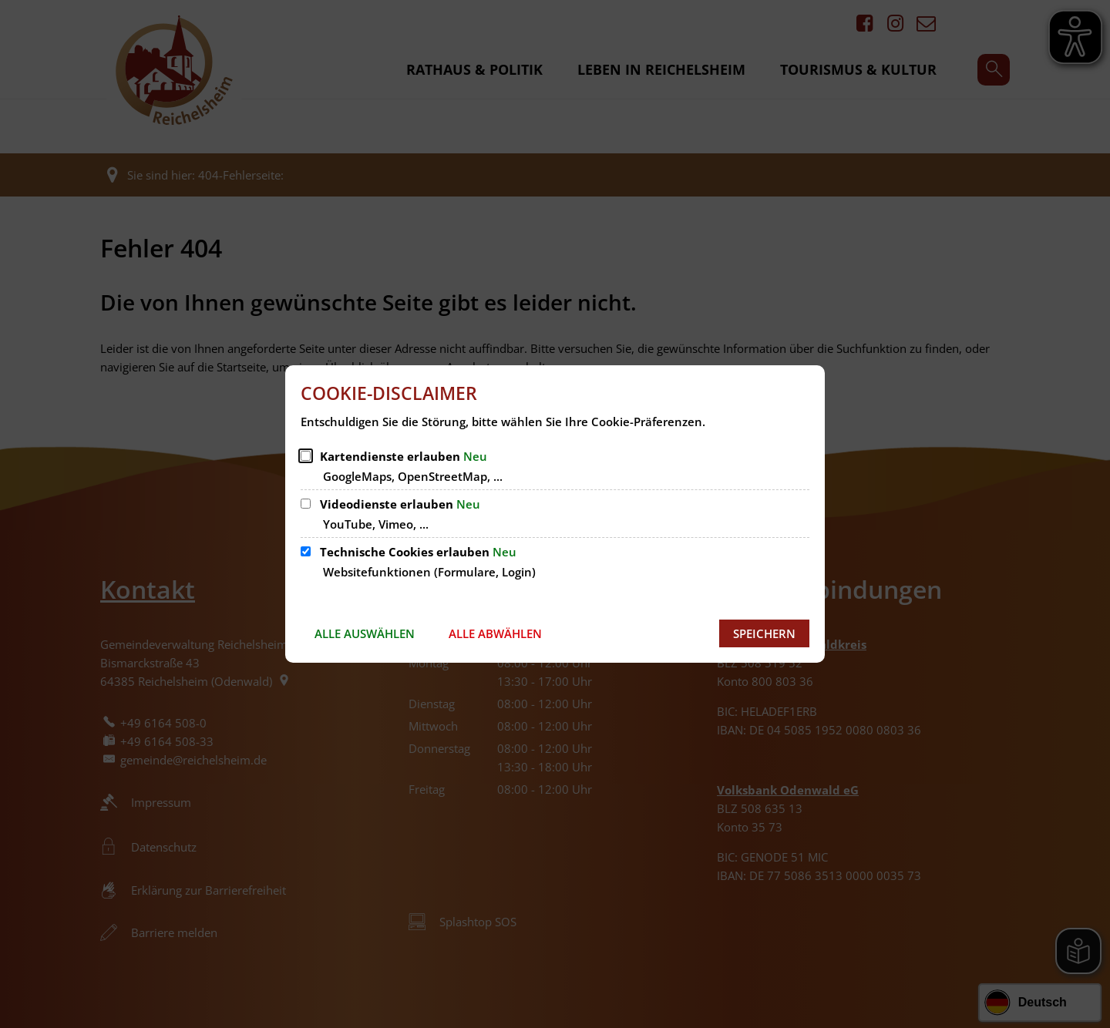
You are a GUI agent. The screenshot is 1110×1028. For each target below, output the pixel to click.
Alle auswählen (364, 633)
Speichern (764, 633)
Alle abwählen (495, 633)
